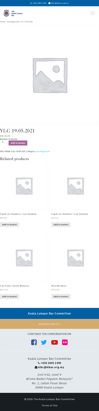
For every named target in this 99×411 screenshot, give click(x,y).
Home (2, 21)
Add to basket (18, 143)
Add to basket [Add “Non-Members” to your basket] (61, 296)
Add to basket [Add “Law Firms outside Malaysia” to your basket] (9, 296)
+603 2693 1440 (38, 3)
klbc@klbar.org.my (58, 3)
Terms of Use (50, 405)
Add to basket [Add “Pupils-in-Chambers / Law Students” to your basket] (9, 224)
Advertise (49, 324)
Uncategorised (13, 21)
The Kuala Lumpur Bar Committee (54, 399)
